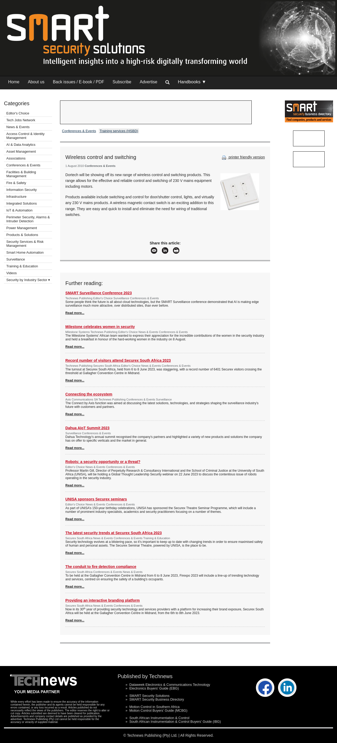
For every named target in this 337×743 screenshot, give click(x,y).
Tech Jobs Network (20, 120)
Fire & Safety (16, 183)
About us (36, 82)
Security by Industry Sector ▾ (28, 280)
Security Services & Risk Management (25, 244)
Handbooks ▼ (192, 81)
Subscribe (122, 82)
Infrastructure (16, 197)
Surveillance (15, 259)
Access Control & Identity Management (25, 136)
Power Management (21, 228)
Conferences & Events (23, 165)
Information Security (21, 190)
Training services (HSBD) (119, 131)
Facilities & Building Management (21, 174)
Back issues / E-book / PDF (78, 82)
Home (13, 82)
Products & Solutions (22, 235)
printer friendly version (243, 157)
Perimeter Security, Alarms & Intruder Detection (28, 219)
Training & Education (22, 266)
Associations (16, 158)
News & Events (17, 127)
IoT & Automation (19, 210)
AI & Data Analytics (21, 145)
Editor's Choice (17, 113)
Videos (11, 273)
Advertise (148, 82)
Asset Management (21, 151)
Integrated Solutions (21, 203)
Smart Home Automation (25, 252)
